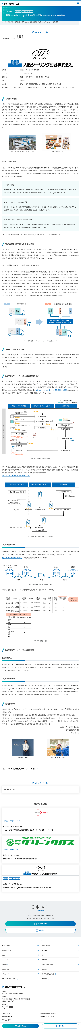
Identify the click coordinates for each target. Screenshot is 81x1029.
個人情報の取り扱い (7, 1016)
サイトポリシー (6, 1013)
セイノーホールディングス (10, 978)
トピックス (5, 960)
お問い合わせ (40, 923)
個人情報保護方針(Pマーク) (48, 1013)
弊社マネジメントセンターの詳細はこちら (16, 476)
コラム (3, 955)
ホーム (4, 22)
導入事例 (10, 22)
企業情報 (44, 960)
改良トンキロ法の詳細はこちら (12, 558)
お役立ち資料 (5, 969)
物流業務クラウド (6, 950)
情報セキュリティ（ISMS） (48, 1016)
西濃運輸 (45, 978)
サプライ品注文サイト (49, 974)
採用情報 (5, 964)
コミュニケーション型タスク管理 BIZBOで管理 (51, 390)
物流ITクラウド (46, 945)
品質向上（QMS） (7, 1020)
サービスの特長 (6, 945)
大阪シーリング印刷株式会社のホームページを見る (19, 769)
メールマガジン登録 (47, 964)
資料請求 (44, 969)
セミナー (44, 955)
